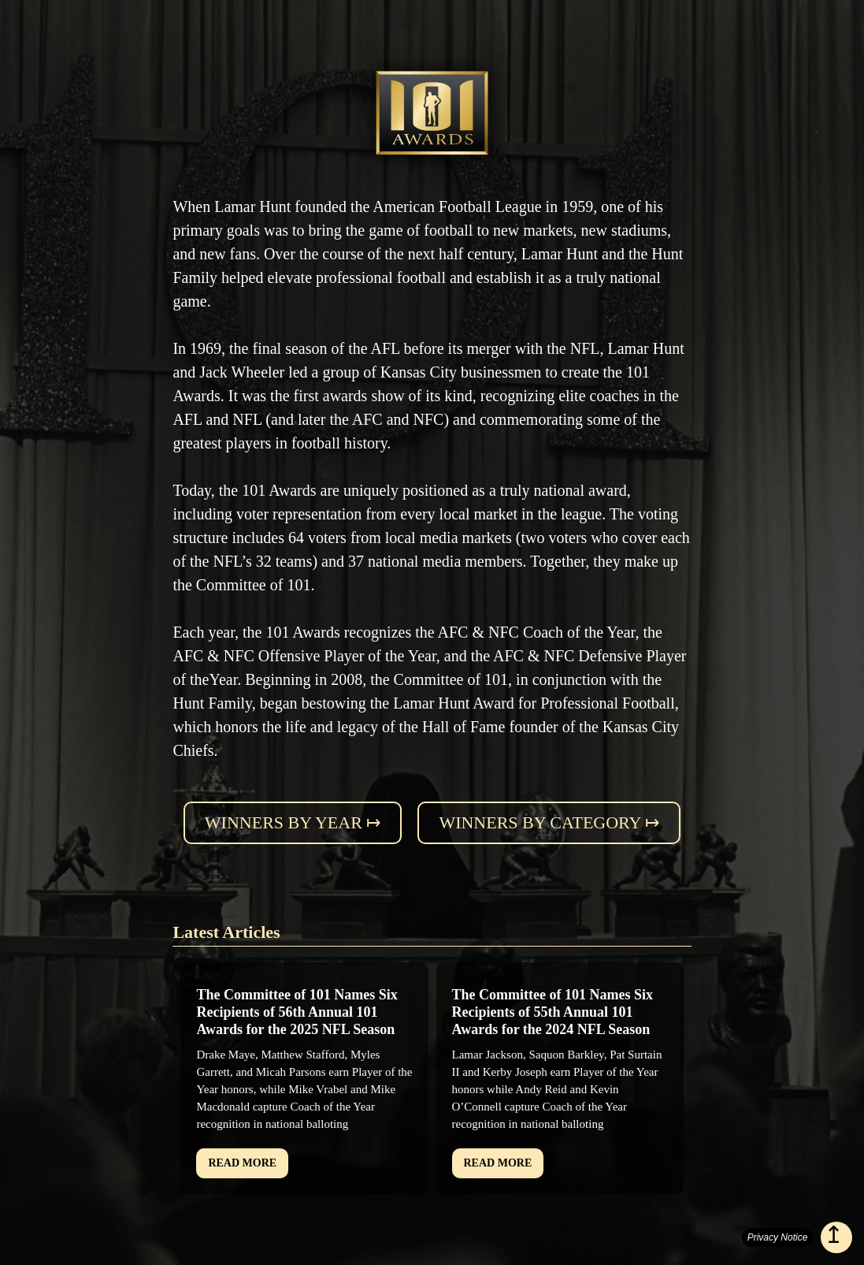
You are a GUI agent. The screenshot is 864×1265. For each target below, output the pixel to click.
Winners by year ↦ (293, 822)
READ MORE (242, 1163)
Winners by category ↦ (549, 822)
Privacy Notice (777, 1237)
